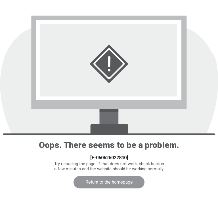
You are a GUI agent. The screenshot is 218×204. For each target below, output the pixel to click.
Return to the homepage (109, 182)
